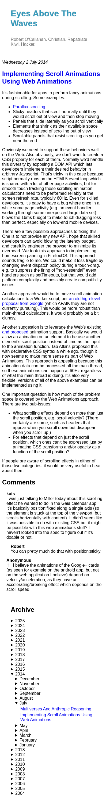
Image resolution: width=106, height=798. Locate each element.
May (24, 725)
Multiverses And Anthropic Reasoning (55, 709)
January (27, 745)
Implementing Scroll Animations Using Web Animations (51, 77)
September (30, 693)
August (26, 698)
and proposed (15, 332)
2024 (20, 625)
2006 (20, 783)
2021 (20, 640)
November (29, 683)
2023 (20, 630)
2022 (20, 635)
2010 (20, 764)
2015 (20, 669)
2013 (20, 749)
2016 (20, 664)
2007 (20, 779)
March (25, 735)
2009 (20, 769)
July (23, 703)
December (29, 679)
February (28, 740)
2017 (20, 659)
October (27, 688)
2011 (20, 759)
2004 (20, 793)
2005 (20, 788)
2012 (20, 754)
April (24, 730)
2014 (20, 674)
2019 (20, 650)
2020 (20, 645)
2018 (20, 654)
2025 (20, 621)
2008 (20, 774)
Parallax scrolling (29, 107)
